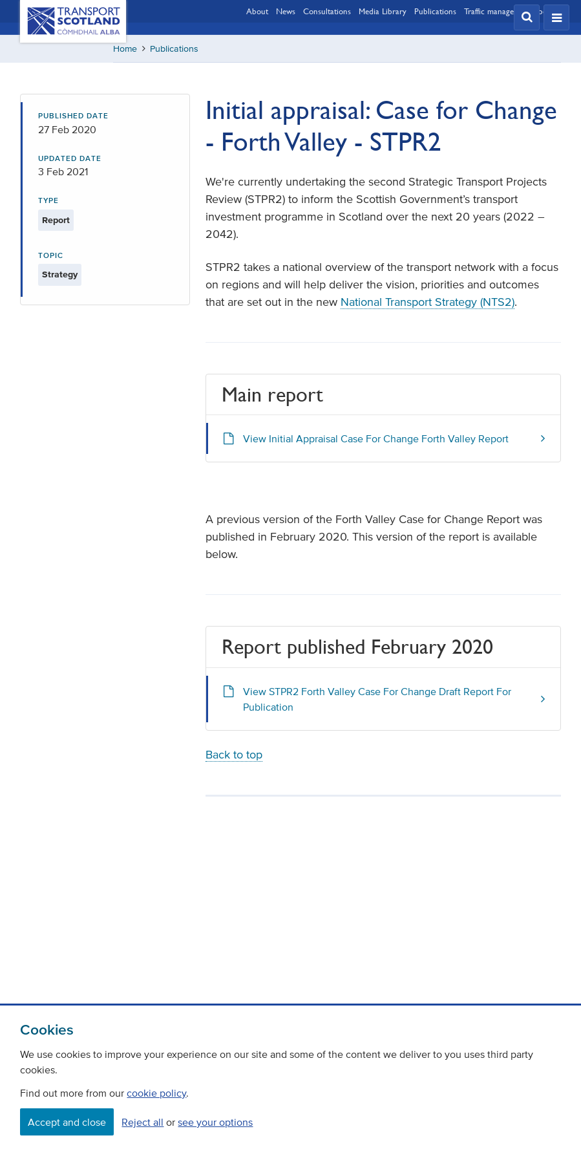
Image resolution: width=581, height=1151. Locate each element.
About (257, 11)
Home (125, 49)
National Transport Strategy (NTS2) (427, 302)
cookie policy (156, 1093)
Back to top (234, 754)
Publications (435, 11)
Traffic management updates (512, 11)
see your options (215, 1122)
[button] (527, 17)
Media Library (383, 11)
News (285, 11)
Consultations (327, 11)
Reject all (142, 1122)
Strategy (60, 274)
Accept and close (67, 1122)
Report (56, 220)
